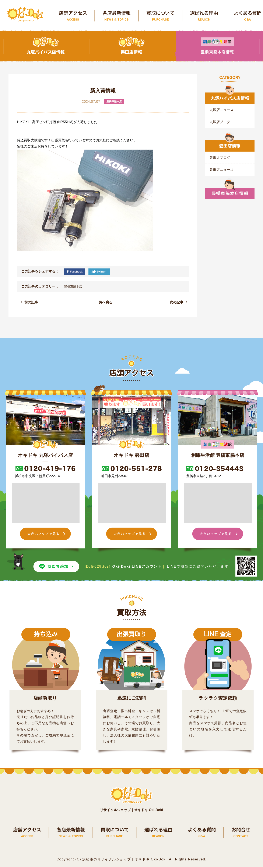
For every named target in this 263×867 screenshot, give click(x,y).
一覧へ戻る (104, 302)
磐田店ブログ (220, 157)
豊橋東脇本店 (73, 286)
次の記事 (176, 302)
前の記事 (31, 302)
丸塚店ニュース (222, 110)
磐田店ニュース (222, 169)
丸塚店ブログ (220, 122)
